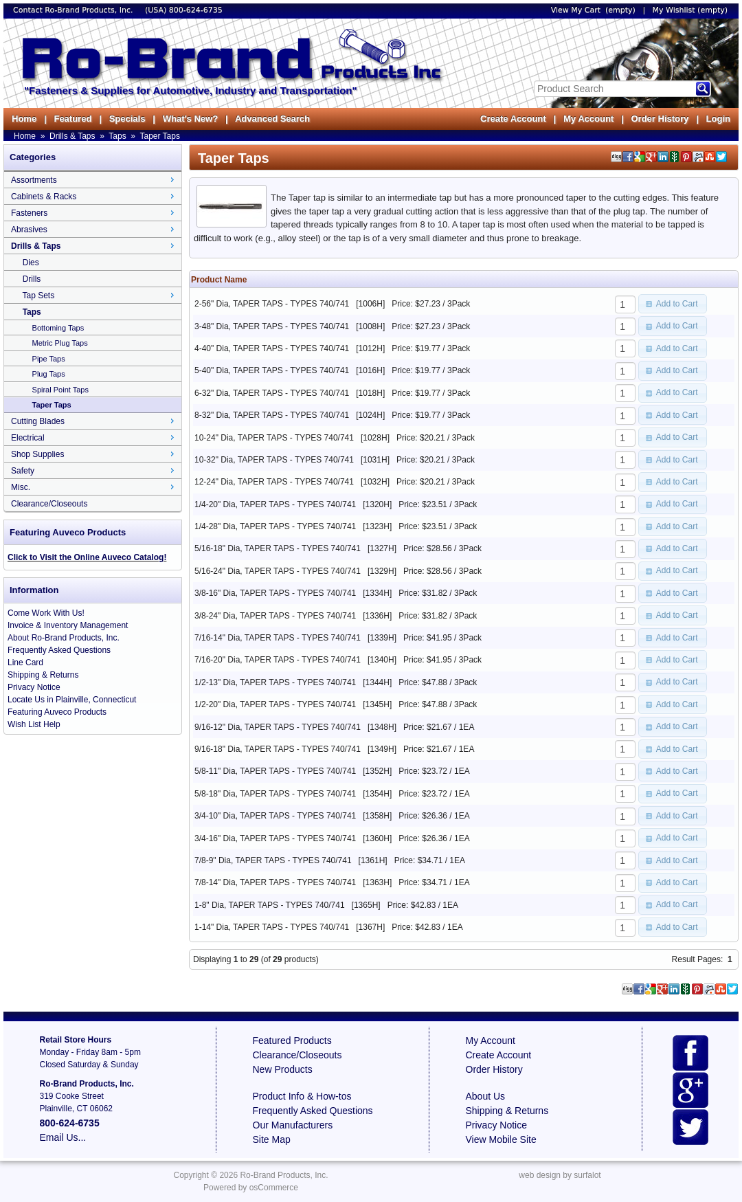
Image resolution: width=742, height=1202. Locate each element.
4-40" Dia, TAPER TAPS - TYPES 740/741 (271, 348)
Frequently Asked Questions (59, 650)
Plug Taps (48, 374)
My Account (588, 118)
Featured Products (292, 1040)
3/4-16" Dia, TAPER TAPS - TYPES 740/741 (275, 838)
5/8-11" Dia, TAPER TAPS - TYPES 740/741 (275, 771)
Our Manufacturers (293, 1125)
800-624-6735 (196, 9)
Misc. (20, 487)
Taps (117, 136)
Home (24, 118)
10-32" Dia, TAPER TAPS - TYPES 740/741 (274, 460)
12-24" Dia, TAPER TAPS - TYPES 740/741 (274, 482)
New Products (283, 1069)
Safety (22, 471)
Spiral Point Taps (60, 390)
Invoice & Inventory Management (68, 625)
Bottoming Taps (58, 328)
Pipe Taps (48, 359)
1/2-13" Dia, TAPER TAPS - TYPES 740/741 (275, 682)
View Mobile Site (501, 1139)
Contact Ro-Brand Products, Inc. (74, 9)
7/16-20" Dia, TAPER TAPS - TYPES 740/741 (277, 660)
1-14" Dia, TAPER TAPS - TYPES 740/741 (271, 927)
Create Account (513, 118)
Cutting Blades (38, 421)
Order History (659, 118)
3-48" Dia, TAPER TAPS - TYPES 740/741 (271, 326)
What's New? (190, 118)
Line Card (25, 662)
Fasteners (29, 213)
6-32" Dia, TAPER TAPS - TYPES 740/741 (271, 393)
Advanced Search (272, 118)
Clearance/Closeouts (49, 504)
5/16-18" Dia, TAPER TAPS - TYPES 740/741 (277, 548)
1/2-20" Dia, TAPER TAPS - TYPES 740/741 (275, 704)
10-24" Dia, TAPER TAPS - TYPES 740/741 (274, 438)
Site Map (272, 1139)
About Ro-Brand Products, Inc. (64, 638)
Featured (72, 118)
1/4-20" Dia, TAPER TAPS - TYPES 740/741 (275, 504)
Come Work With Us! (46, 613)
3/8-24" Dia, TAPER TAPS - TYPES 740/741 (275, 616)
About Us (486, 1096)
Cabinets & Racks (43, 196)
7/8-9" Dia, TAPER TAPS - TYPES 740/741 (273, 860)
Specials (127, 118)
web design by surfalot (559, 1175)
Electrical (28, 438)
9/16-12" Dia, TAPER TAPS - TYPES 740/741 (277, 727)
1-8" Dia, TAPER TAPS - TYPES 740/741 (269, 905)
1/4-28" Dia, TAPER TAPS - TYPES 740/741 (275, 526)
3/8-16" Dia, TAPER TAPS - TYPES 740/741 (275, 593)
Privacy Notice (34, 687)
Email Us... (63, 1137)
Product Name (219, 280)
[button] (672, 303)
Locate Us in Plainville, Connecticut (72, 699)
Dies (31, 262)
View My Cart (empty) (593, 9)
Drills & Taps (72, 136)
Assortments (34, 180)
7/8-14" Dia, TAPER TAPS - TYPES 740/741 (275, 882)
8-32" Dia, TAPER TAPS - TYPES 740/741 (271, 415)
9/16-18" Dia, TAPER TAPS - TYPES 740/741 (277, 749)
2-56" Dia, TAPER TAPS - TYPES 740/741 (271, 304)
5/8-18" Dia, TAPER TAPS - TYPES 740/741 (275, 794)
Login (718, 118)
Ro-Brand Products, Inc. (284, 1175)
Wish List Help (34, 724)
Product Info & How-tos (302, 1096)
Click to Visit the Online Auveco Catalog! (87, 557)
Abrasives (29, 229)
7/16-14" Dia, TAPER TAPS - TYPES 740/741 (277, 638)
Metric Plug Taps (60, 343)
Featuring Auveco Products (57, 712)
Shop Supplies (37, 454)
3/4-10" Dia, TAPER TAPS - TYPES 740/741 (275, 816)
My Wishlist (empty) (690, 9)
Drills (32, 279)
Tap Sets (38, 295)
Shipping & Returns (43, 675)
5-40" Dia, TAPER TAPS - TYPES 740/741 (271, 370)
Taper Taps (159, 136)
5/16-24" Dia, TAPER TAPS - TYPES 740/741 (277, 571)
